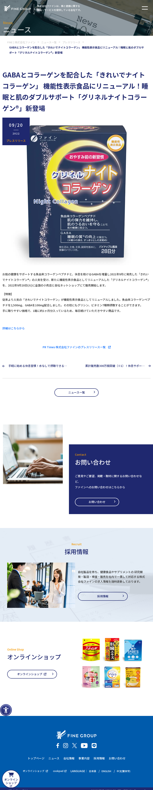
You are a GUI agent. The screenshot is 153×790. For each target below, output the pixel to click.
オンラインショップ (31, 675)
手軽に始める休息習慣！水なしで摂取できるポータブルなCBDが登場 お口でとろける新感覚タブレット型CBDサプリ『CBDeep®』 (37, 366)
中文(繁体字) (128, 772)
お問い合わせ (99, 502)
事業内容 (84, 759)
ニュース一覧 (76, 393)
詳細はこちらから (13, 328)
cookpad (59, 772)
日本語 (93, 772)
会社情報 (69, 759)
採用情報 (102, 597)
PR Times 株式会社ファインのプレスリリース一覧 (77, 347)
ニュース (53, 759)
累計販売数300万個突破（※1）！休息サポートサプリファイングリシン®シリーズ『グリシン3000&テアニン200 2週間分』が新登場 (115, 366)
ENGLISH (108, 772)
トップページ (36, 759)
